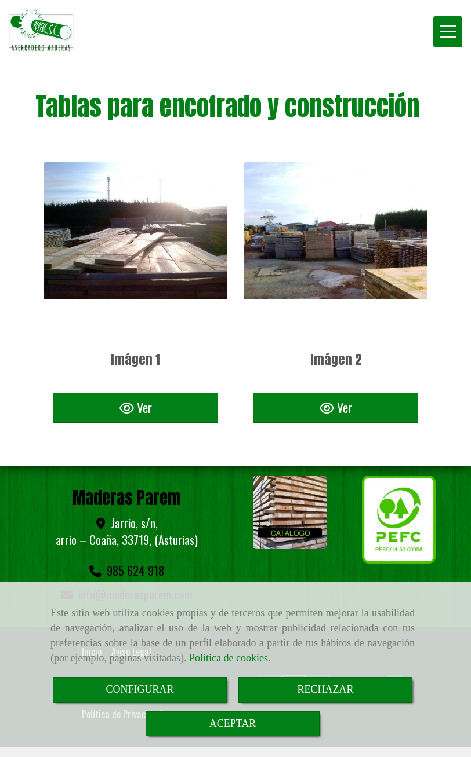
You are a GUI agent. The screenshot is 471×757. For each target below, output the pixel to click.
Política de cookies (228, 658)
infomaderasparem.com (135, 580)
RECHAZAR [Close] (325, 689)
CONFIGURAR (139, 689)
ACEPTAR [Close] (232, 723)
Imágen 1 (135, 359)
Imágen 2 (335, 359)
